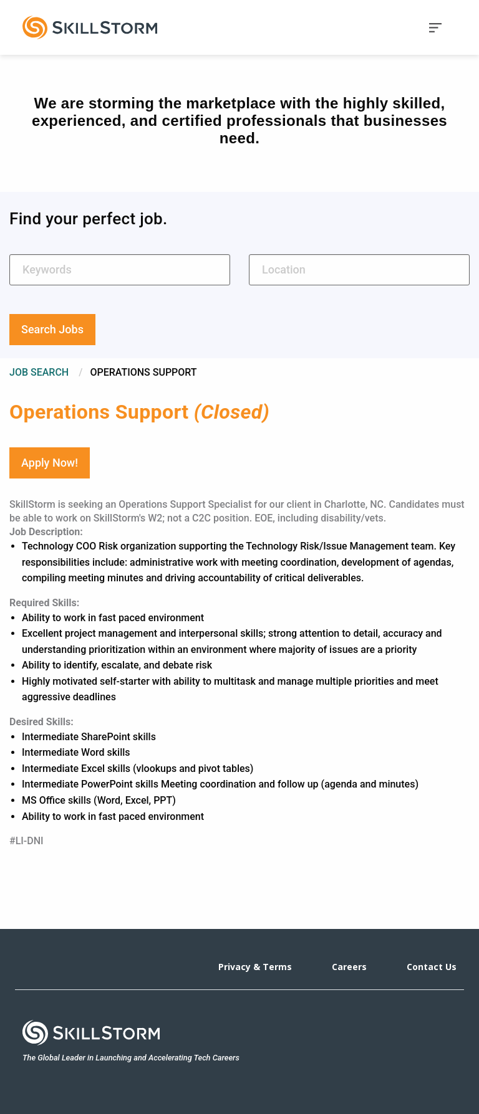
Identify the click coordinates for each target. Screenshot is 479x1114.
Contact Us (432, 967)
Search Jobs (52, 329)
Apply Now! (49, 462)
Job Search (39, 372)
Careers (349, 967)
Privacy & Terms (255, 967)
